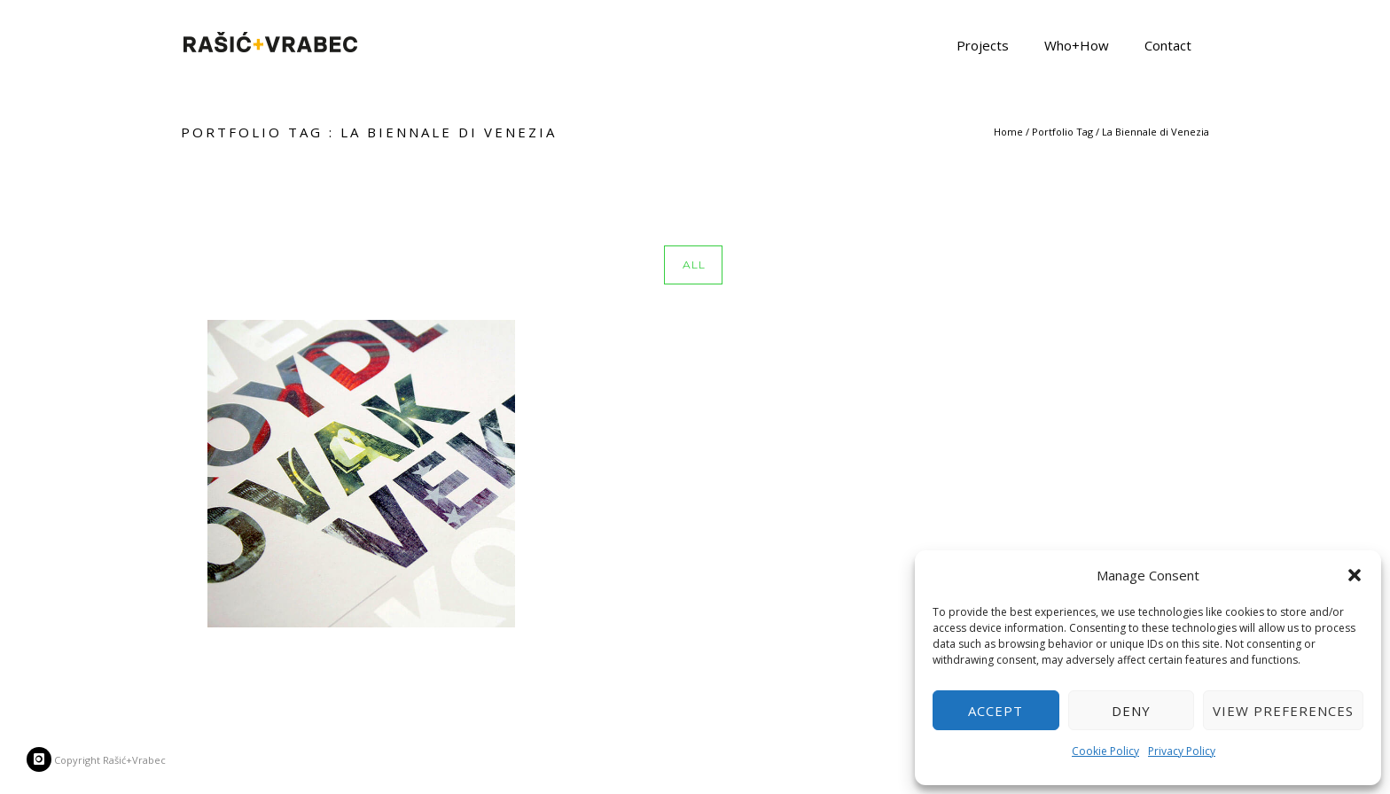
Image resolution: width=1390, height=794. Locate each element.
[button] (1354, 575)
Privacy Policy (1181, 751)
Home (1008, 131)
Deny (1131, 711)
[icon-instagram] (39, 759)
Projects (983, 44)
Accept (995, 711)
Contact (1167, 44)
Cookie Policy (1105, 751)
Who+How (1076, 44)
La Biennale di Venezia (1155, 131)
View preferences (1283, 711)
